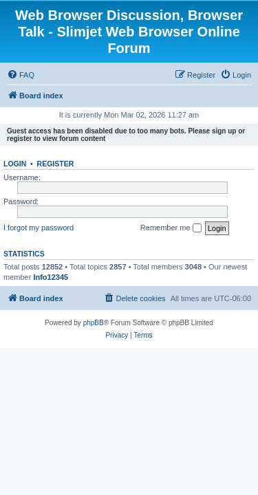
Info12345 (50, 277)
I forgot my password (38, 227)
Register (55, 164)
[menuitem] (20, 75)
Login (14, 164)
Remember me (171, 228)
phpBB (93, 323)
